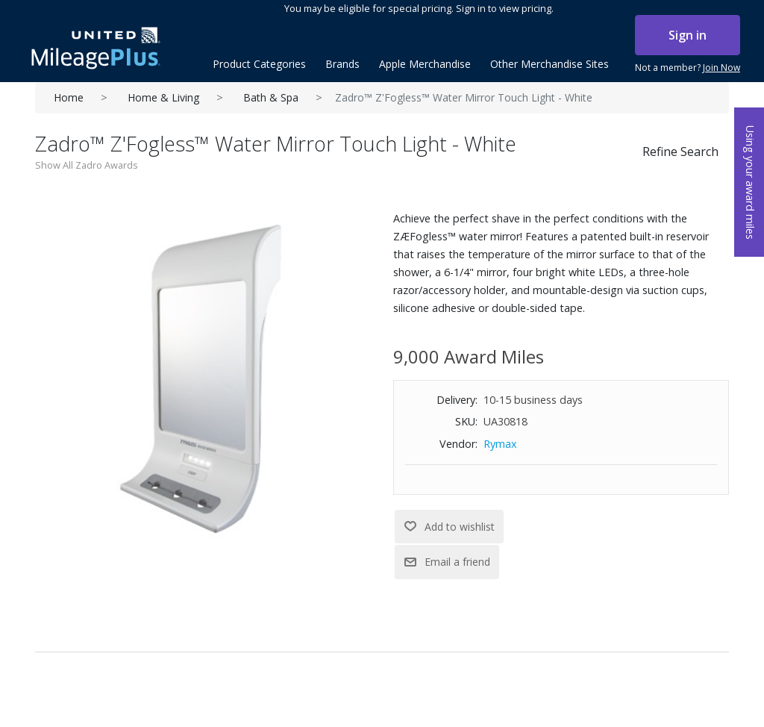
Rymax (500, 444)
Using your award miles (750, 182)
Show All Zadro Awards (86, 165)
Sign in (687, 35)
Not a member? (687, 67)
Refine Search (680, 151)
